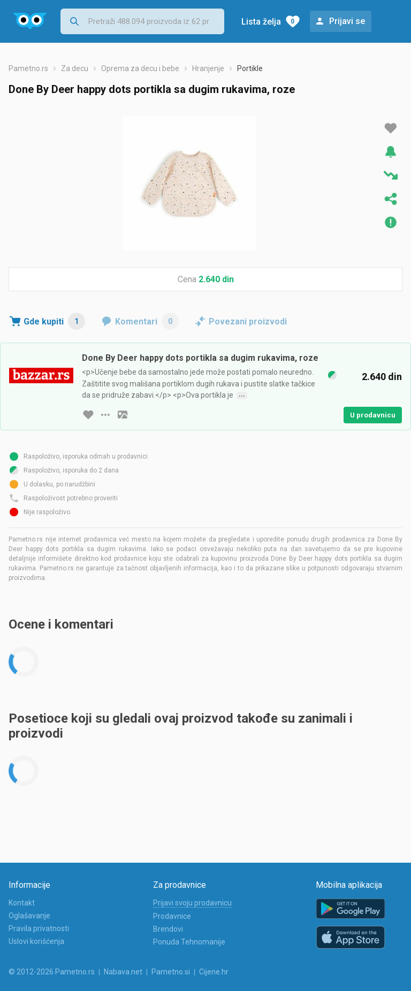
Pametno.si (170, 971)
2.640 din (216, 279)
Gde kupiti (54, 321)
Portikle (250, 68)
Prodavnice (172, 916)
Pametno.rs (28, 68)
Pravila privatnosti (39, 928)
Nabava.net (123, 971)
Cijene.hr (214, 971)
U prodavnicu (372, 415)
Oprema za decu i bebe (140, 68)
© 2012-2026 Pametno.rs (52, 971)
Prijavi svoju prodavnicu (192, 903)
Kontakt (22, 903)
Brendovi (168, 929)
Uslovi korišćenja (36, 941)
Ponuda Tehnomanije (189, 942)
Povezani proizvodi (248, 321)
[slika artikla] (122, 414)
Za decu (74, 68)
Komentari (147, 321)
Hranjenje (208, 68)
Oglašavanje (29, 915)
